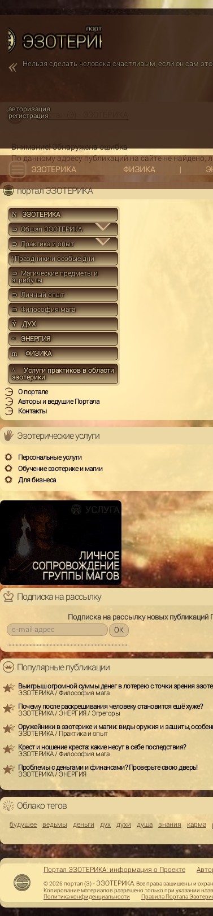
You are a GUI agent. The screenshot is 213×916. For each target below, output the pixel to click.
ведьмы (54, 824)
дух (105, 824)
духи (123, 824)
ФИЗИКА (139, 169)
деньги (83, 824)
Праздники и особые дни (53, 259)
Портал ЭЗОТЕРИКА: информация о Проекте (114, 869)
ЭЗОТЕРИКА (53, 169)
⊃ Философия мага (43, 309)
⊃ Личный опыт (38, 295)
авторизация (29, 109)
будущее (23, 824)
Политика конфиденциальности (87, 897)
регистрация (28, 115)
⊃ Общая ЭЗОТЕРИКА (47, 229)
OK (119, 630)
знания (169, 824)
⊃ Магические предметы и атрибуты (55, 276)
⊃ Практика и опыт (43, 244)
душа (145, 824)
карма (196, 824)
